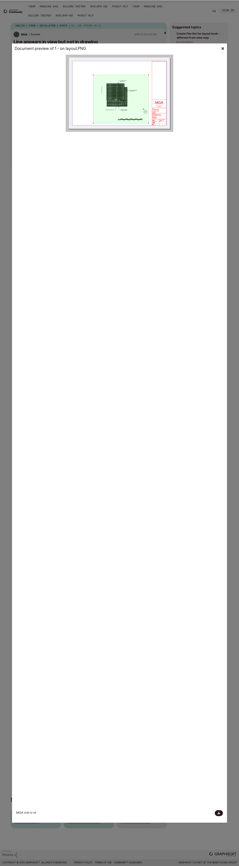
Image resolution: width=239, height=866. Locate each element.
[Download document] (219, 813)
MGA (19, 812)
